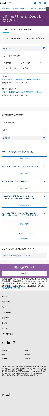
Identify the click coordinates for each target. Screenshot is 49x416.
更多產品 (27, 29)
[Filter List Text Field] (21, 48)
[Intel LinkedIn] (9, 343)
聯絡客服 (24, 273)
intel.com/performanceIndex (31, 370)
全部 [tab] (16, 68)
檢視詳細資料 (24, 159)
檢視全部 (24, 239)
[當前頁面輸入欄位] (25, 234)
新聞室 (4, 323)
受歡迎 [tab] (8, 68)
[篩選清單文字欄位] (24, 138)
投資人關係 (6, 312)
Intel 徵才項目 (7, 334)
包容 (3, 307)
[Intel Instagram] (14, 343)
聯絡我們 (5, 318)
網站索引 (5, 328)
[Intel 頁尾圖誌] (6, 394)
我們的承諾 (6, 302)
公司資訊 (5, 296)
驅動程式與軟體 (16, 29)
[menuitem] (18, 9)
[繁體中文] (40, 3)
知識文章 (6, 29)
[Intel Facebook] (3, 343)
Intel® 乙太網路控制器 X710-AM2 (17, 255)
